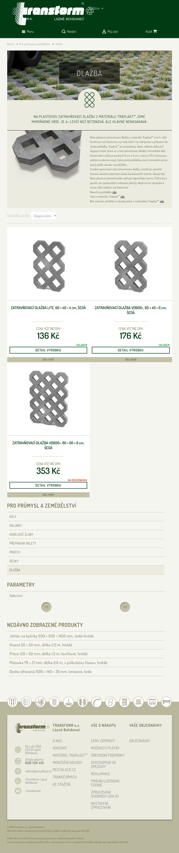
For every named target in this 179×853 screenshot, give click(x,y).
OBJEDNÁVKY (140, 740)
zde (114, 192)
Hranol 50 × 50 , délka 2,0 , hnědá (41, 644)
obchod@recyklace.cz (38, 771)
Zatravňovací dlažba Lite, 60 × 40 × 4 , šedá (48, 307)
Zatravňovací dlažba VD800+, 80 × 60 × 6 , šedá (48, 445)
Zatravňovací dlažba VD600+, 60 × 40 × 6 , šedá (131, 310)
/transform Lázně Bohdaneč (36, 780)
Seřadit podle (18, 215)
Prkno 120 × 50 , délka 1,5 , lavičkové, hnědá (49, 653)
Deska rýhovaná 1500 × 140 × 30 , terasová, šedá (51, 671)
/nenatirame (33, 791)
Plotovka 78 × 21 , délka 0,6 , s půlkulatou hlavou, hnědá (58, 662)
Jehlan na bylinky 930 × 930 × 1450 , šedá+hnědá (52, 635)
